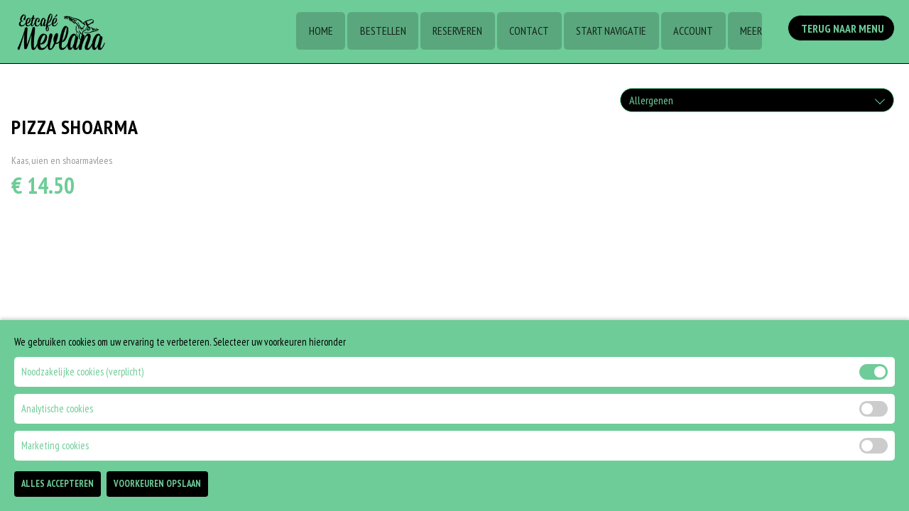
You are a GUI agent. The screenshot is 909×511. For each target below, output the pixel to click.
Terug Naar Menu (843, 30)
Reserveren (454, 32)
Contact (526, 32)
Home (315, 32)
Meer (750, 32)
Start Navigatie (609, 32)
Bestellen (378, 32)
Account (692, 32)
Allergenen (651, 100)
